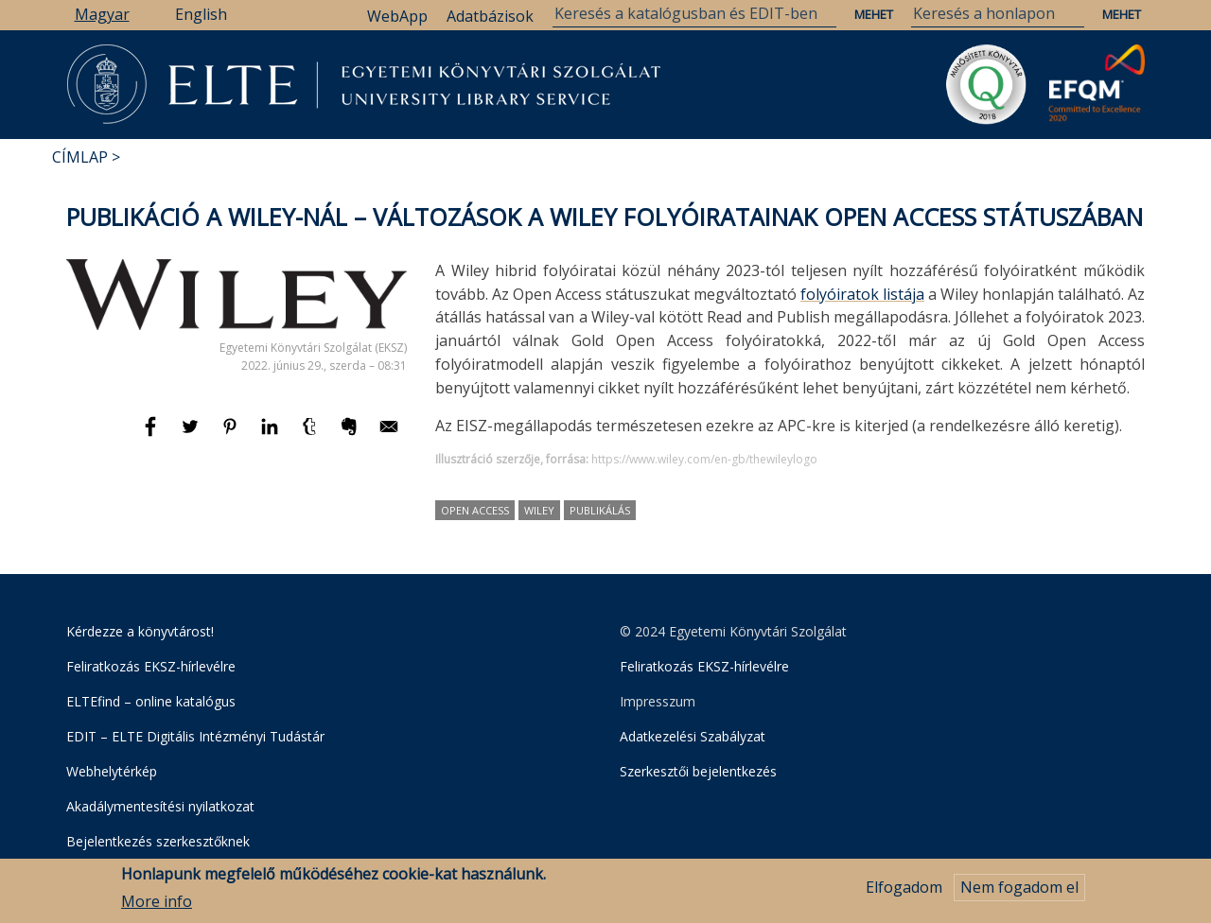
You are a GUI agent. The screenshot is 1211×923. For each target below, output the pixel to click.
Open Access (475, 510)
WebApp (397, 16)
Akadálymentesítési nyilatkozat (160, 806)
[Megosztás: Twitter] (192, 435)
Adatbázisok (490, 16)
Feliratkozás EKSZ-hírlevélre (151, 666)
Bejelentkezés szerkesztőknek (158, 841)
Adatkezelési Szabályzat (692, 736)
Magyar (102, 14)
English (201, 14)
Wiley (539, 510)
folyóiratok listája (862, 294)
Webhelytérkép (111, 771)
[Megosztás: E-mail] (389, 435)
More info (156, 906)
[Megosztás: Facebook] (152, 435)
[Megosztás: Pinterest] (232, 435)
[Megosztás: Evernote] (351, 435)
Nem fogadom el (1019, 891)
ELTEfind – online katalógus (151, 701)
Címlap (80, 157)
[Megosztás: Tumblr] (311, 435)
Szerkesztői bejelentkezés (698, 771)
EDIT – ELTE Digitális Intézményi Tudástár (195, 736)
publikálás (600, 510)
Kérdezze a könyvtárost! (140, 631)
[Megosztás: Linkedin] (271, 435)
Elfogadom (904, 891)
